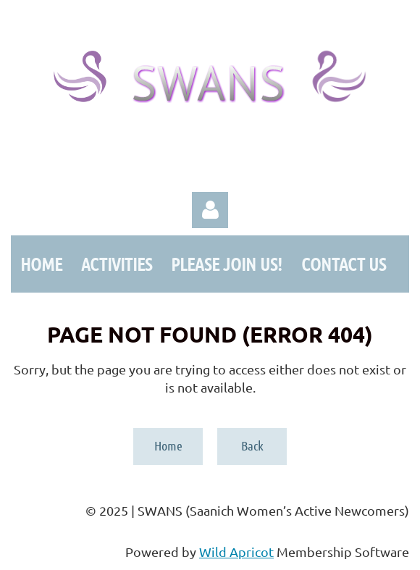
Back (252, 445)
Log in (210, 210)
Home (168, 445)
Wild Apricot (236, 551)
